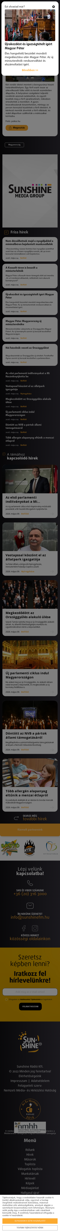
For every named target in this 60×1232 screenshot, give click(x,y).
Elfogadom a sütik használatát (30, 1221)
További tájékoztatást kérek (30, 1228)
